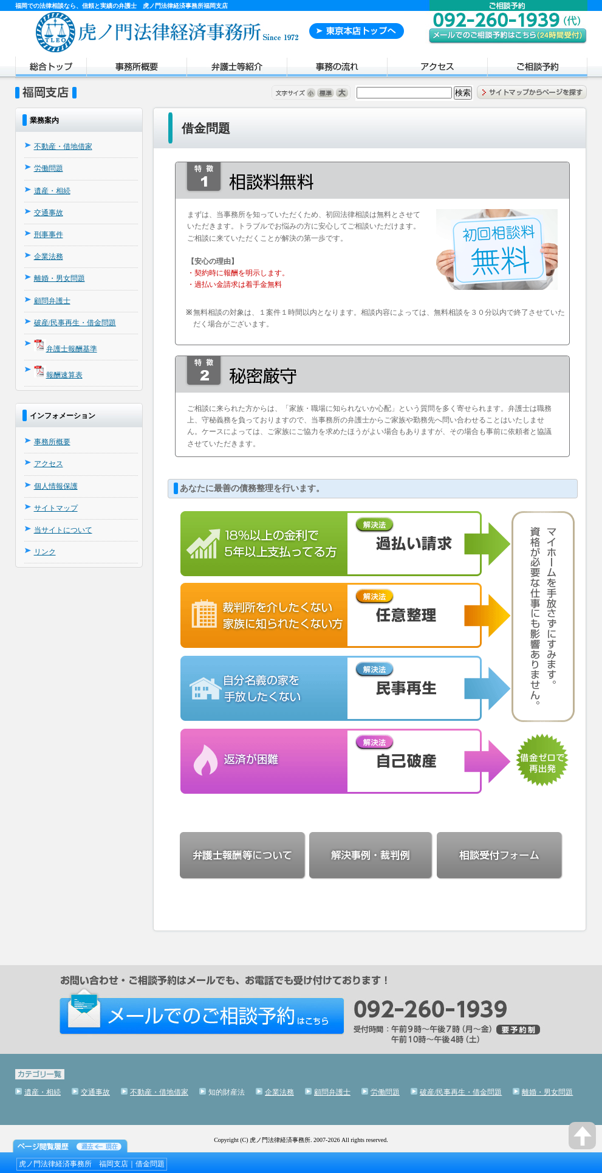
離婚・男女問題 (59, 278)
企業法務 (48, 256)
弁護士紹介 (236, 68)
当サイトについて (63, 530)
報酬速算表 (64, 375)
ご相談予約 (537, 68)
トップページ (50, 68)
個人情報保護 (56, 486)
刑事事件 (48, 234)
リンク (45, 552)
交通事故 (48, 212)
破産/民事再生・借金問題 (75, 322)
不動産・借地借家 (63, 146)
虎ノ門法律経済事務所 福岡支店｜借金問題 (92, 1164)
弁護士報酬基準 (71, 349)
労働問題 (48, 168)
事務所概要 (136, 68)
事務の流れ (337, 68)
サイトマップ (56, 508)
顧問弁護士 (52, 301)
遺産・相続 (52, 191)
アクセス (437, 68)
